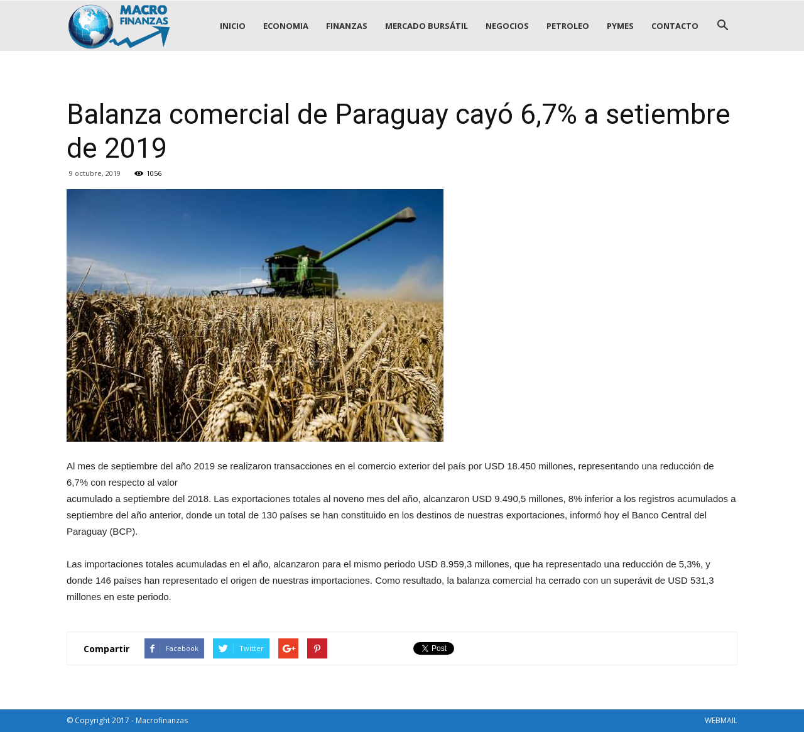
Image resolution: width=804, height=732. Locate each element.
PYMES (620, 25)
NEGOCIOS (507, 25)
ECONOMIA (285, 25)
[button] (722, 26)
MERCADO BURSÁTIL (426, 25)
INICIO (233, 25)
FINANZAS (346, 25)
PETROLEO (567, 25)
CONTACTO (674, 25)
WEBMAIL (721, 720)
